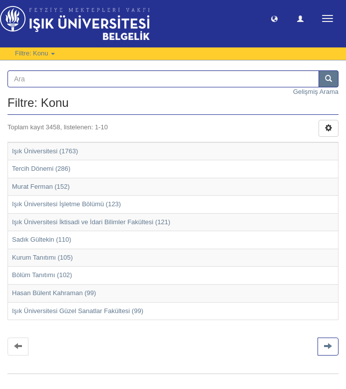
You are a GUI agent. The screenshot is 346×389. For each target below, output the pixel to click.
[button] (274, 18)
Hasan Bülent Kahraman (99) (54, 293)
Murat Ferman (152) (41, 186)
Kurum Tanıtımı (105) (42, 257)
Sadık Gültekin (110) (41, 239)
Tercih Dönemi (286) (41, 168)
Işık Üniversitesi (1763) (45, 151)
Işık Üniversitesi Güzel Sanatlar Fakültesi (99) (77, 311)
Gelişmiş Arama (316, 91)
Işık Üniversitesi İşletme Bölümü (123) (66, 204)
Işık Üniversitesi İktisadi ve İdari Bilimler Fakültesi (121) (91, 222)
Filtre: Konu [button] (35, 53)
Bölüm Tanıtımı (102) (42, 275)
